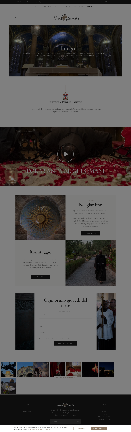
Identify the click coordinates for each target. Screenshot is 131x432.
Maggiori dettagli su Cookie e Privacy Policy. (40, 429)
